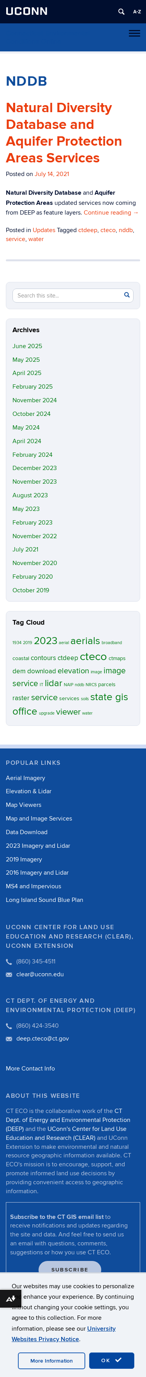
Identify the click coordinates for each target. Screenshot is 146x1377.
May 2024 (26, 427)
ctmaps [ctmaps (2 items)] (117, 658)
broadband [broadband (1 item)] (112, 642)
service (15, 239)
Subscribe (69, 1269)
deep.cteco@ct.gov (42, 1038)
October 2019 (30, 590)
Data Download (26, 832)
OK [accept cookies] (111, 1360)
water (36, 239)
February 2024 (32, 455)
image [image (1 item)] (96, 671)
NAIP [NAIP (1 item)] (68, 684)
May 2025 (26, 360)
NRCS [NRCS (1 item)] (91, 684)
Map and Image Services (39, 818)
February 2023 (32, 522)
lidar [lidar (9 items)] (53, 683)
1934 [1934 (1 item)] (16, 642)
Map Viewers (23, 805)
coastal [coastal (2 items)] (20, 658)
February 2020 (32, 577)
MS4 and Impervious (33, 886)
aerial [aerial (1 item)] (64, 642)
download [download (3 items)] (41, 671)
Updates (44, 230)
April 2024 (26, 441)
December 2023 (34, 468)
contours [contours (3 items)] (43, 658)
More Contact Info (30, 1068)
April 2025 (26, 373)
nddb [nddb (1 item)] (79, 684)
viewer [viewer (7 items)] (68, 712)
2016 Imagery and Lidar (37, 873)
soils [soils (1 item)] (85, 698)
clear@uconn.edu (40, 974)
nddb (126, 230)
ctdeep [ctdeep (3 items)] (68, 658)
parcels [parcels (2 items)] (107, 684)
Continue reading (111, 213)
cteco (108, 230)
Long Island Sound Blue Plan (44, 900)
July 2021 (25, 549)
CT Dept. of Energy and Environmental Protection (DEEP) (68, 1120)
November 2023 (34, 482)
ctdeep (87, 230)
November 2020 (34, 563)
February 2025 (32, 387)
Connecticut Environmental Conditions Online (48, 37)
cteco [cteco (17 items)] (93, 657)
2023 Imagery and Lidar (38, 846)
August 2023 (30, 495)
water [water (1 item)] (87, 713)
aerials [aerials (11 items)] (85, 641)
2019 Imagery (24, 859)
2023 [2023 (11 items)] (45, 641)
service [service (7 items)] (44, 697)
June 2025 (27, 346)
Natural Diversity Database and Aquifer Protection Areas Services (64, 133)
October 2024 (31, 414)
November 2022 (34, 536)
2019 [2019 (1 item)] (27, 642)
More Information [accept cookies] (51, 1361)
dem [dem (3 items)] (19, 671)
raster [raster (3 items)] (21, 698)
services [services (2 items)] (69, 698)
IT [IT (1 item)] (41, 684)
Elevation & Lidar (28, 791)
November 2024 (34, 400)
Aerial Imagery (25, 778)
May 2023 (26, 509)
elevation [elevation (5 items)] (73, 671)
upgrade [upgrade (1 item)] (47, 713)
